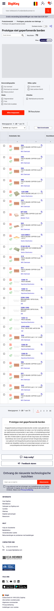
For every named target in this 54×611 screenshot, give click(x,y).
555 (22, 200)
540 (22, 157)
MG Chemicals (25, 151)
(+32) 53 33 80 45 (10, 547)
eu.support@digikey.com (12, 550)
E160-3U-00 (25, 246)
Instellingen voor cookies (10, 607)
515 (22, 256)
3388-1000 (25, 308)
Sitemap (5, 511)
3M (22, 304)
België (5, 595)
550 (22, 168)
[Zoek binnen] (11, 35)
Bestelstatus (6, 530)
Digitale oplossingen (9, 514)
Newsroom (6, 516)
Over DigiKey (6, 501)
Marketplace (6, 504)
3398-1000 (25, 298)
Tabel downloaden (43, 128)
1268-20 (24, 354)
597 (22, 394)
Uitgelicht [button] (10, 128)
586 (22, 362)
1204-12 (24, 318)
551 (22, 373)
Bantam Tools (25, 218)
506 (22, 145)
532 (22, 385)
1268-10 (24, 280)
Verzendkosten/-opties (9, 533)
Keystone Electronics (27, 284)
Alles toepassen (13, 113)
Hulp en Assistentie (8, 528)
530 (22, 335)
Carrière (4, 509)
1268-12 (24, 289)
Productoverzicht (7, 21)
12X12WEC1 (25, 235)
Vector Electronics (27, 196)
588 (22, 180)
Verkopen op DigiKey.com (10, 506)
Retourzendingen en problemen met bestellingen (18, 535)
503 (22, 223)
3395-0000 (25, 327)
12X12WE (24, 192)
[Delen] (50, 26)
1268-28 (24, 345)
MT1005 (24, 212)
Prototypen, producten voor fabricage (29, 21)
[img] (13, 4)
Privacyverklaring (27, 490)
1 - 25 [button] (15, 124)
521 (22, 268)
